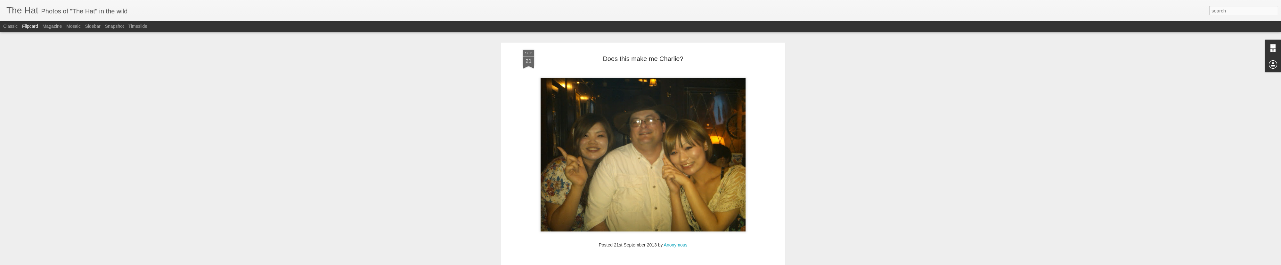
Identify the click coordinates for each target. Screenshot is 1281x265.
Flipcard (30, 26)
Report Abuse (679, 261)
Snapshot (114, 26)
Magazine (52, 26)
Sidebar (93, 26)
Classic (10, 26)
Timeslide (137, 26)
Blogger (660, 261)
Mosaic (73, 26)
